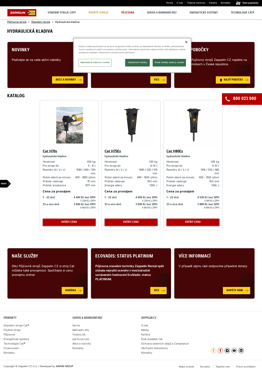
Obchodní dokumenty (154, 348)
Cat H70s (50, 151)
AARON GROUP (64, 366)
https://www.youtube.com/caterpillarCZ (234, 350)
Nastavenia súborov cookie (95, 63)
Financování (11, 348)
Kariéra (213, 3)
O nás (180, 3)
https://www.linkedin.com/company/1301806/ (241, 350)
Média (145, 330)
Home (169, 3)
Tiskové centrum (196, 3)
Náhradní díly (80, 330)
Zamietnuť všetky (137, 63)
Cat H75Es (113, 151)
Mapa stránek (186, 367)
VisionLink (79, 335)
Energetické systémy (204, 13)
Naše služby (25, 256)
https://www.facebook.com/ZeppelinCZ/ (213, 350)
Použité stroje (98, 13)
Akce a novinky (81, 344)
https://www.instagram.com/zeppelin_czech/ (227, 350)
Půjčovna (127, 13)
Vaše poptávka (250, 3)
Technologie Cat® (242, 13)
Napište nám (223, 367)
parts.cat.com (80, 339)
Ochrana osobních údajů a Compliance (165, 344)
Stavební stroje (40, 22)
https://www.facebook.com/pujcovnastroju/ (220, 350)
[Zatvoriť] (186, 42)
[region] (132, 55)
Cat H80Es (174, 151)
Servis (76, 326)
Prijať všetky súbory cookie (169, 63)
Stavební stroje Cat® (62, 13)
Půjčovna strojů (16, 22)
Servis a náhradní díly (162, 13)
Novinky (21, 50)
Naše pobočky (194, 50)
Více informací (195, 256)
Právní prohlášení (245, 367)
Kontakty (226, 3)
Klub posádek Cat (152, 339)
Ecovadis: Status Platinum (124, 256)
